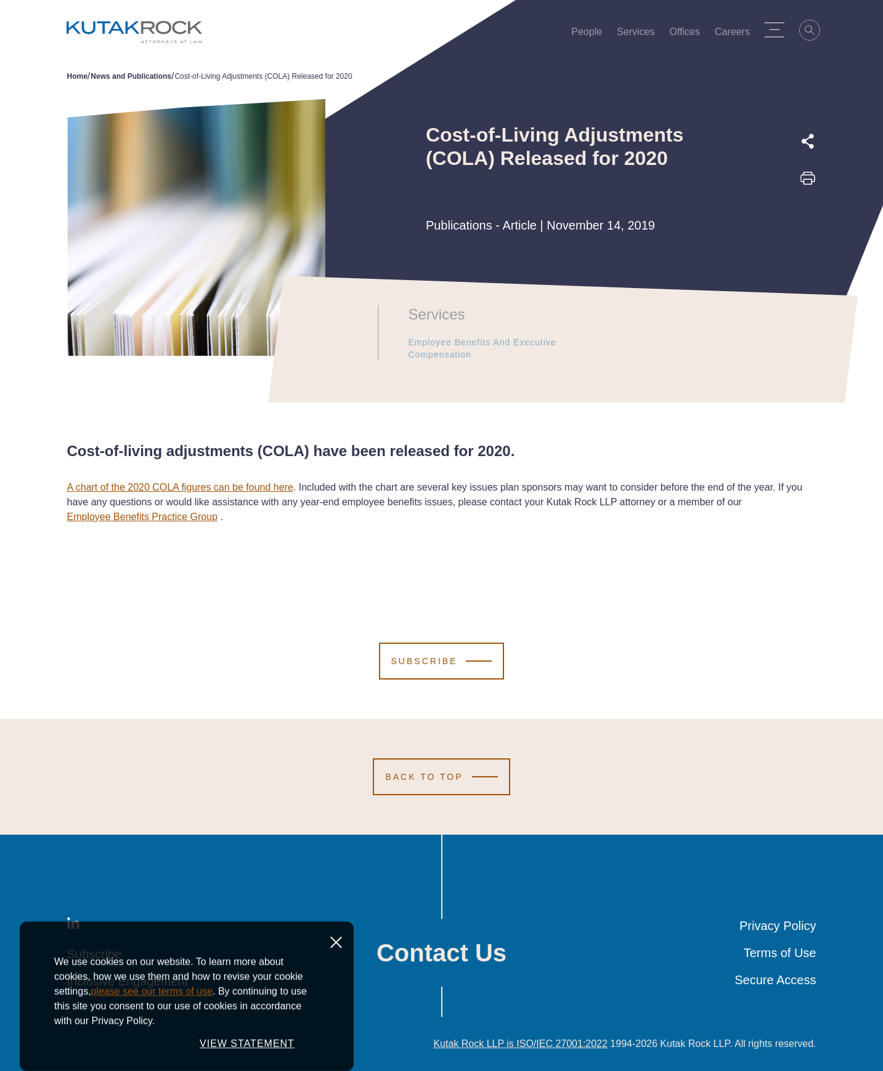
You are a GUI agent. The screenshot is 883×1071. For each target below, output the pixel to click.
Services (639, 34)
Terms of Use (780, 952)
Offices (688, 34)
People (590, 34)
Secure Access (775, 980)
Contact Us (441, 953)
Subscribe (94, 954)
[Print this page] (807, 182)
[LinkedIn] (73, 926)
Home (77, 76)
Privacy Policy (777, 925)
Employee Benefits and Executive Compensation (505, 348)
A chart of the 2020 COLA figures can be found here (180, 487)
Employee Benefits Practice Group (142, 516)
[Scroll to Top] (441, 776)
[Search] (814, 32)
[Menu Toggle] (778, 29)
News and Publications (131, 76)
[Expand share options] (807, 141)
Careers (736, 34)
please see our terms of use (152, 1042)
